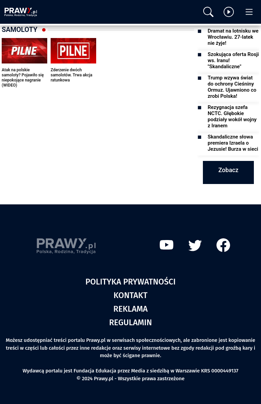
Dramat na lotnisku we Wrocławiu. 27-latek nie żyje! (233, 37)
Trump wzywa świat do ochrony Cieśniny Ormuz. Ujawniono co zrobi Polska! (232, 87)
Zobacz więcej (228, 178)
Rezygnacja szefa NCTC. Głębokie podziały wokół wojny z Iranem (232, 116)
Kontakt (130, 295)
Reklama (131, 309)
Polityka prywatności (130, 282)
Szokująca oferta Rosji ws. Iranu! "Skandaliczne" (233, 60)
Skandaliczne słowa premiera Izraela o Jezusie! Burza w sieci (233, 143)
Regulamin (130, 322)
